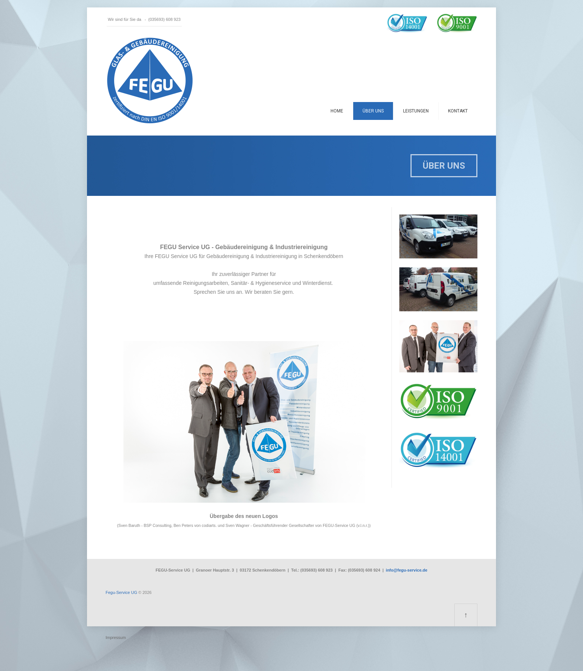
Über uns (373, 111)
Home (337, 111)
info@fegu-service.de (407, 570)
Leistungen (416, 111)
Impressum (116, 637)
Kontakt (458, 111)
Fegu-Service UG (121, 592)
